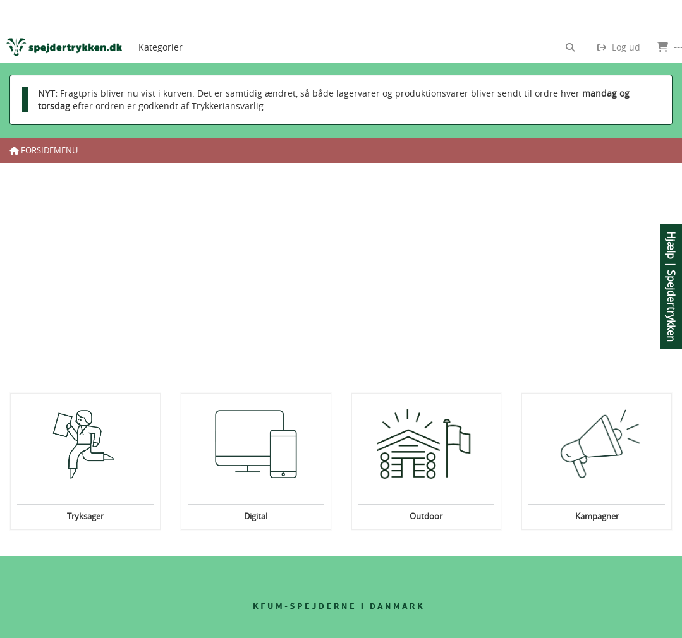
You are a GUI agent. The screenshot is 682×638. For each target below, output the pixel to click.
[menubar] (171, 31)
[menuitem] (160, 31)
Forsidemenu (43, 150)
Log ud (618, 47)
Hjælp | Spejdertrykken (671, 286)
